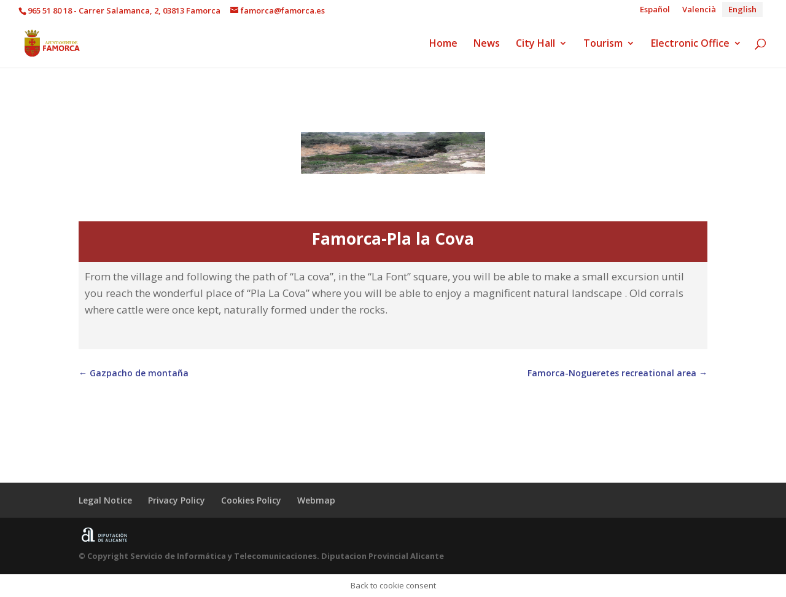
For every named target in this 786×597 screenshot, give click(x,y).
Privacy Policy (176, 500)
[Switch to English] (742, 9)
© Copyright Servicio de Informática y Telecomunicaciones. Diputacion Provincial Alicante (261, 555)
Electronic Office (690, 44)
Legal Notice (105, 500)
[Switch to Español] (655, 9)
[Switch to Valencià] (699, 9)
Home (443, 44)
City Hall (535, 44)
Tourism (603, 44)
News (486, 44)
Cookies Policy (251, 500)
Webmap (316, 500)
